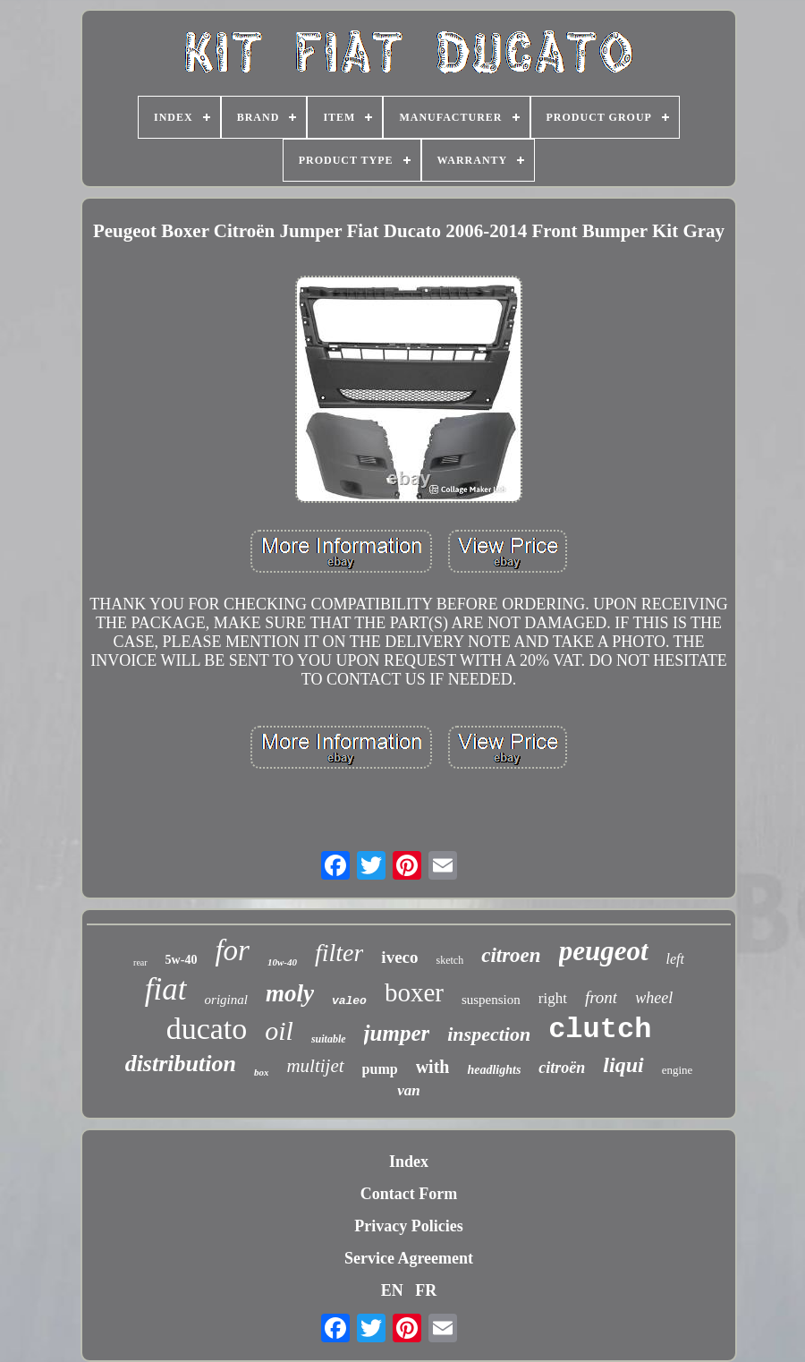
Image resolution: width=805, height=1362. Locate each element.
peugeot (603, 950)
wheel (654, 998)
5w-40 (181, 959)
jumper (397, 1033)
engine (677, 1070)
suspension (491, 999)
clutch (599, 1029)
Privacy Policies (408, 1226)
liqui (623, 1065)
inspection (488, 1034)
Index (408, 1161)
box (261, 1072)
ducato (207, 1028)
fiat (166, 989)
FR (425, 1290)
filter (339, 952)
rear (140, 962)
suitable (328, 1039)
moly (290, 993)
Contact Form (408, 1194)
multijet (314, 1066)
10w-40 (282, 962)
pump (380, 1069)
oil (279, 1030)
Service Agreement (408, 1258)
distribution (180, 1064)
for (232, 950)
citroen (510, 955)
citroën (561, 1068)
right (552, 998)
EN (392, 1290)
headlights (494, 1070)
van (408, 1090)
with (433, 1067)
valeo (349, 1001)
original (226, 999)
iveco (399, 957)
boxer (414, 992)
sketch (450, 960)
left (675, 958)
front (601, 997)
